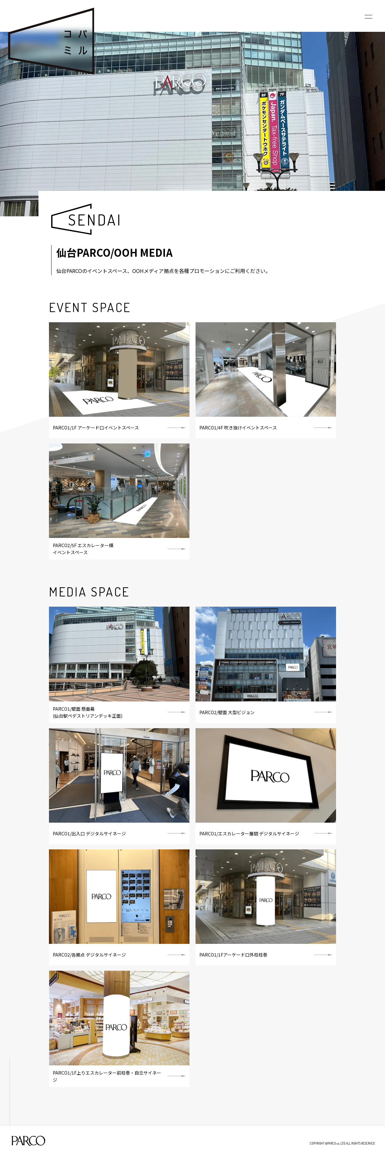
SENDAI (95, 219)
